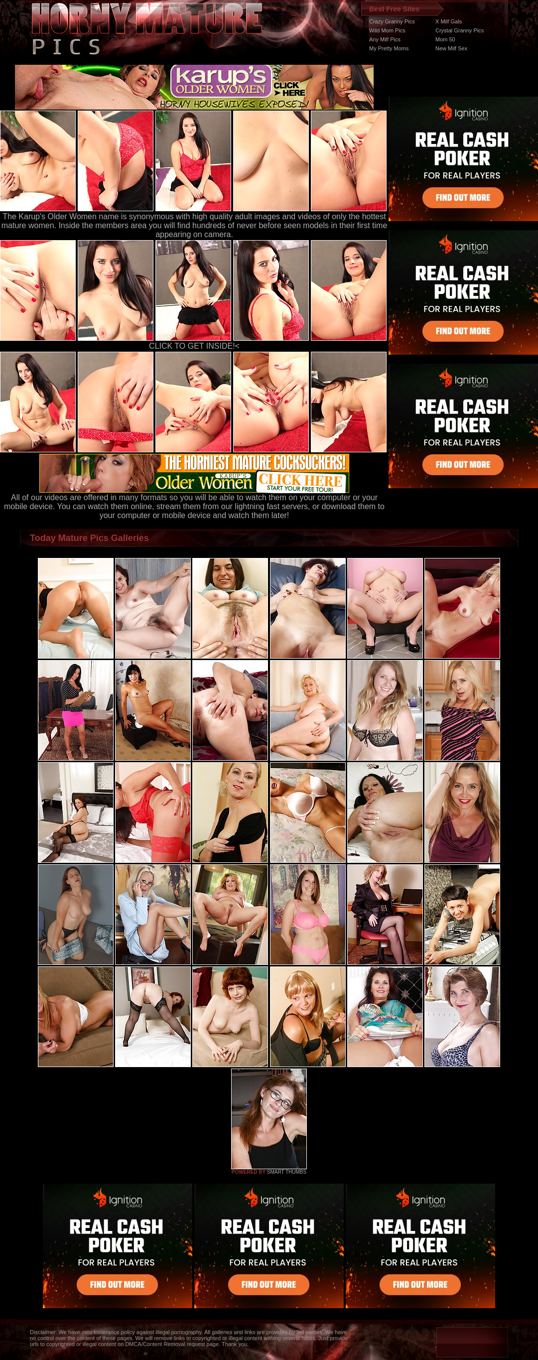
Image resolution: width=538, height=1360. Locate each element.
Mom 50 (445, 39)
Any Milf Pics (385, 39)
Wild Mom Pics (387, 30)
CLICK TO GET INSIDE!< (194, 346)
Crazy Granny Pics (392, 21)
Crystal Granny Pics (459, 30)
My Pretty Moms (388, 48)
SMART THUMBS (286, 1172)
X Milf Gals (448, 21)
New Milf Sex (451, 48)
